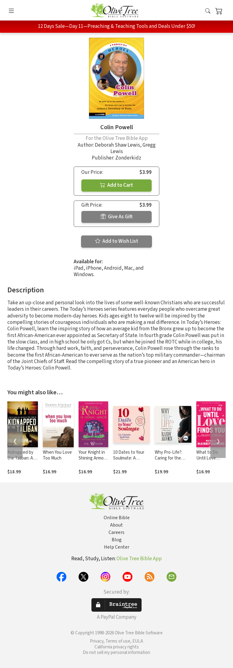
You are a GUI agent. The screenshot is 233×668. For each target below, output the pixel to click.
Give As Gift (117, 216)
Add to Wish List (116, 241)
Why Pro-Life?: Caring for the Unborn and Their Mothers (171, 461)
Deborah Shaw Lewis (117, 145)
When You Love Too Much (57, 455)
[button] (207, 11)
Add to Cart (116, 185)
